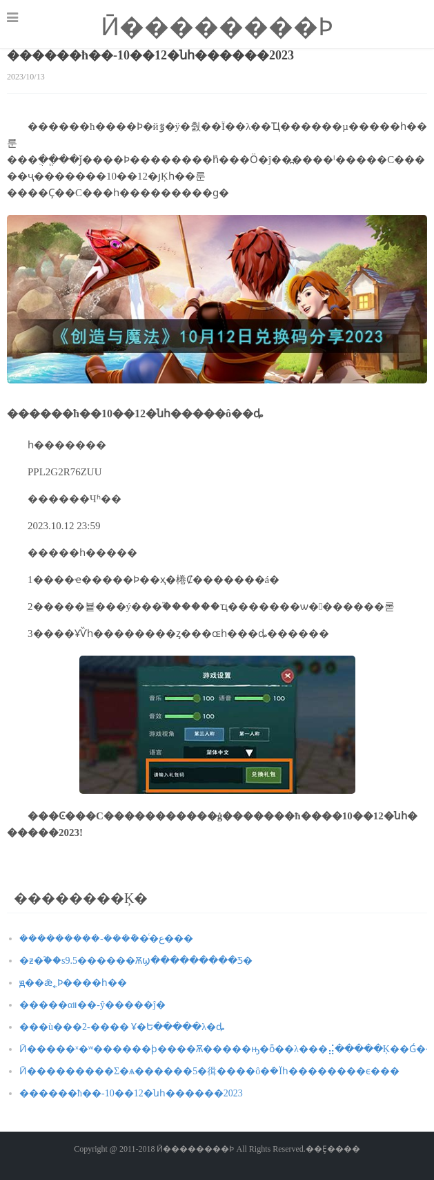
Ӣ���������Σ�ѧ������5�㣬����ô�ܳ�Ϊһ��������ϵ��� (209, 1071)
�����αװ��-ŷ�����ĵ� (92, 1005)
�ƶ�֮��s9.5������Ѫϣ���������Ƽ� (136, 960)
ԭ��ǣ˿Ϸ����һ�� (73, 983)
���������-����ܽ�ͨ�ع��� (106, 938)
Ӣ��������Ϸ (217, 27)
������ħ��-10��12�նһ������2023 (131, 1093)
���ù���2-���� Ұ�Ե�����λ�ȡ (121, 1027)
